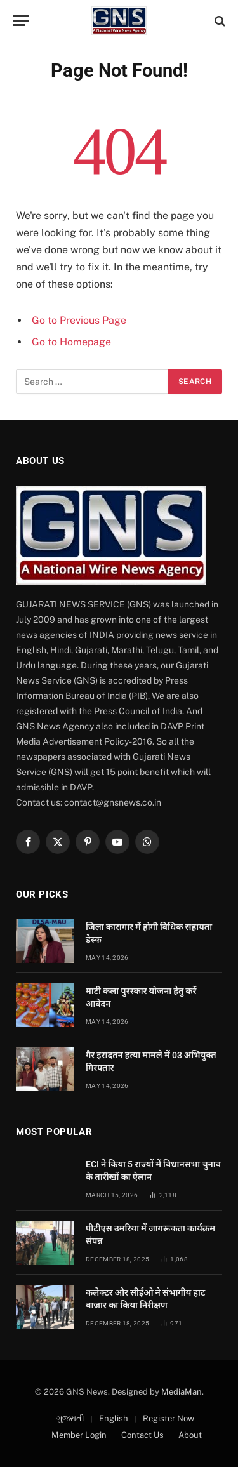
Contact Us (142, 1435)
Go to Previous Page (79, 320)
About (190, 1435)
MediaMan (181, 1392)
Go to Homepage (71, 342)
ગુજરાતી (70, 1418)
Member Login (79, 1435)
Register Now (168, 1418)
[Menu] (21, 20)
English (113, 1418)
